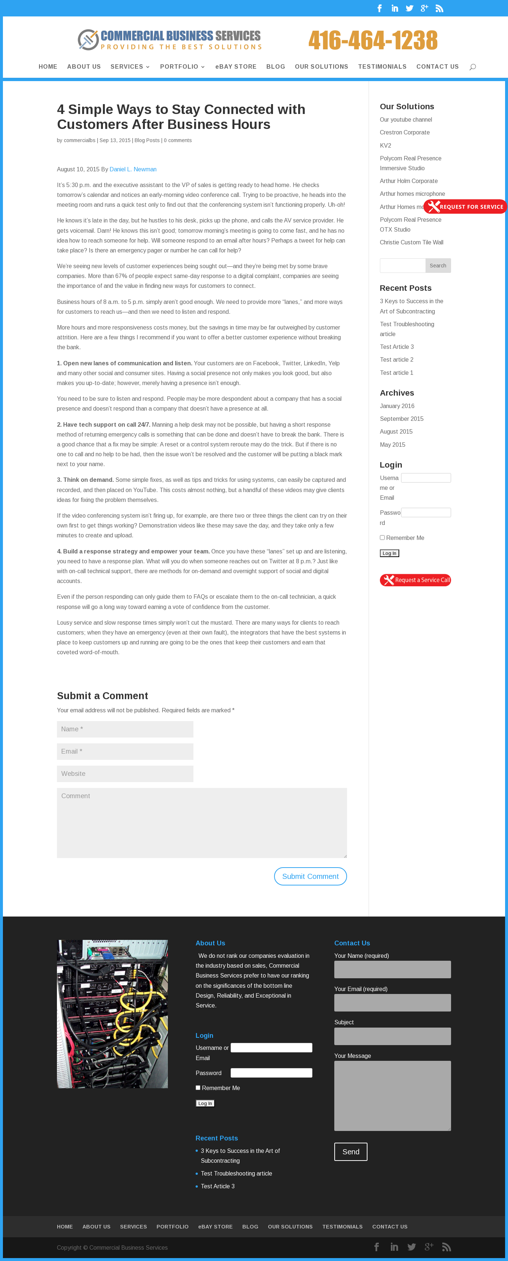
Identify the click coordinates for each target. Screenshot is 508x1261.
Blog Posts (147, 140)
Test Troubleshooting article (236, 1173)
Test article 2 (396, 360)
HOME (48, 67)
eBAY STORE (236, 67)
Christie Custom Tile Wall (411, 242)
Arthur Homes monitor (408, 207)
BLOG (275, 67)
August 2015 (396, 431)
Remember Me (402, 538)
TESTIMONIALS (382, 67)
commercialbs (80, 140)
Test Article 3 (397, 347)
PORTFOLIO (179, 67)
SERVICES (127, 67)
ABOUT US (84, 67)
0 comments (178, 140)
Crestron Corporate (405, 132)
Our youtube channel (406, 120)
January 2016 (397, 406)
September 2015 (402, 419)
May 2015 (392, 445)
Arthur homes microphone (412, 194)
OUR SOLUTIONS (322, 67)
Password (390, 518)
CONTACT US (437, 67)
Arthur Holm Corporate (409, 181)
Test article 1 (396, 373)
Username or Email (389, 488)
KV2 (385, 145)
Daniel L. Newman (133, 169)
